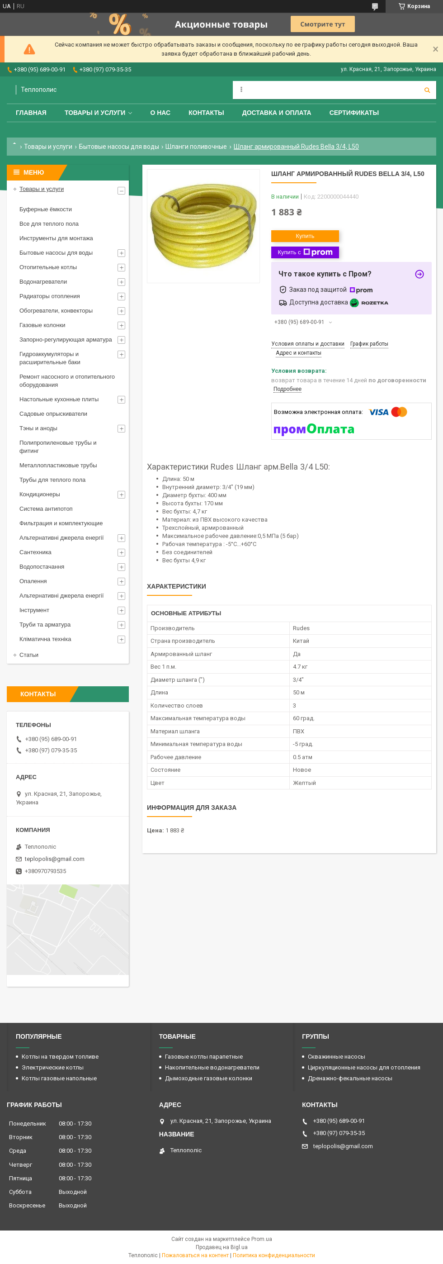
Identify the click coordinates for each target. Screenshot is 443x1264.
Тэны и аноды (38, 428)
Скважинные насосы (336, 1056)
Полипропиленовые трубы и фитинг (58, 446)
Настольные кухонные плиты (59, 399)
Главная (31, 112)
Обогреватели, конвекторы (56, 310)
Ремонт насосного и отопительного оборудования (67, 380)
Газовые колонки (42, 325)
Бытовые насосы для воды (119, 146)
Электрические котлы (53, 1067)
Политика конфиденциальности (274, 1255)
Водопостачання (41, 566)
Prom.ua (261, 1239)
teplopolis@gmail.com (55, 858)
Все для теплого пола (49, 223)
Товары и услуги (95, 112)
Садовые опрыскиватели (53, 413)
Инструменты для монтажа (56, 238)
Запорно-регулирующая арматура (65, 339)
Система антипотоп (46, 508)
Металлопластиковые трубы (58, 465)
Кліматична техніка (45, 639)
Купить (305, 236)
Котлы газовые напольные (59, 1078)
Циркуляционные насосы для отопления (364, 1067)
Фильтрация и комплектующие (61, 523)
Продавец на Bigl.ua (222, 1247)
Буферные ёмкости (45, 209)
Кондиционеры (39, 494)
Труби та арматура (45, 624)
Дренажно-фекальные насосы (350, 1078)
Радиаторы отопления (49, 296)
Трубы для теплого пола (52, 479)
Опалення (33, 581)
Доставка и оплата (276, 112)
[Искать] (427, 90)
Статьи (28, 654)
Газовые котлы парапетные (204, 1056)
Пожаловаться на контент (195, 1255)
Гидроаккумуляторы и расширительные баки (49, 358)
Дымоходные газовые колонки (208, 1078)
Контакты (206, 112)
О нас (160, 112)
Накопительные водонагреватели (212, 1067)
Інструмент (34, 610)
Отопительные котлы (48, 267)
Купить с (305, 252)
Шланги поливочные (196, 146)
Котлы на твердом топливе (60, 1056)
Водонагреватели (43, 281)
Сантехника (35, 552)
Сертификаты (354, 112)
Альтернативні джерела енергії (61, 537)
